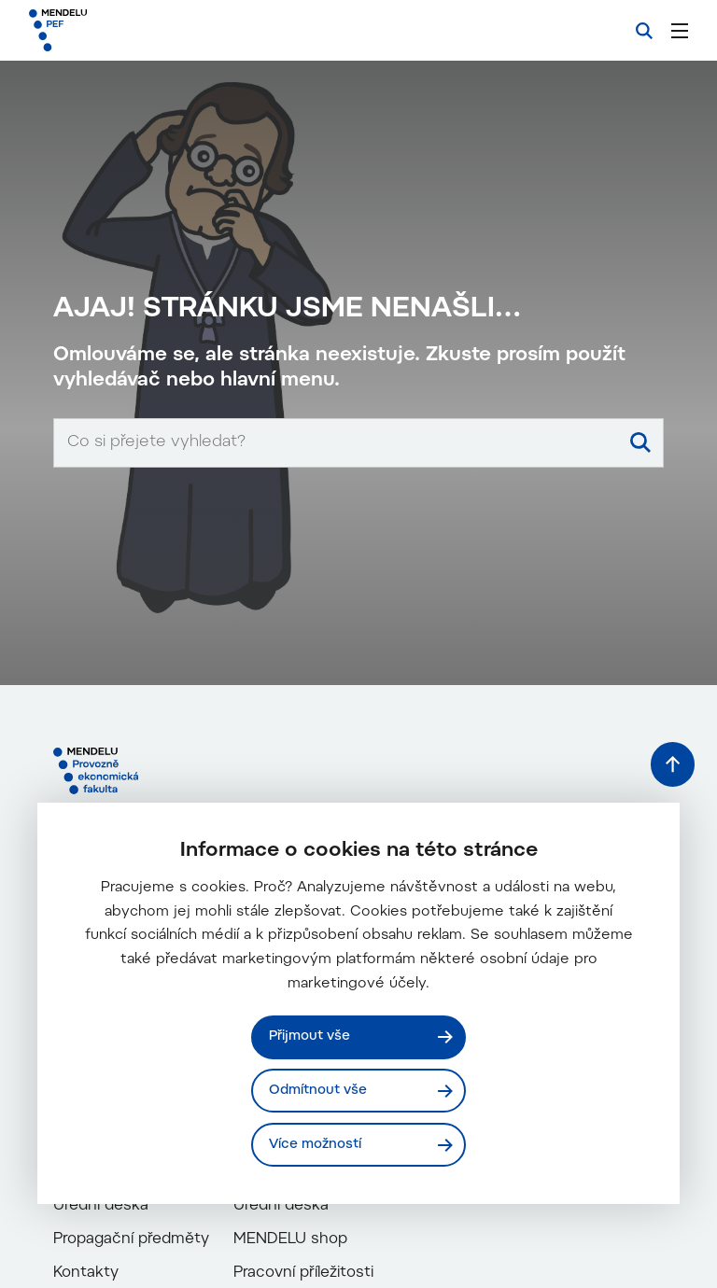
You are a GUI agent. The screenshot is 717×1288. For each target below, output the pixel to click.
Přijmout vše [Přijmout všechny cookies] (311, 1036)
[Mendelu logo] (128, 30)
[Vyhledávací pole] (358, 744)
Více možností (316, 1144)
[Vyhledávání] (644, 30)
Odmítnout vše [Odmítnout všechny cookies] (319, 1090)
